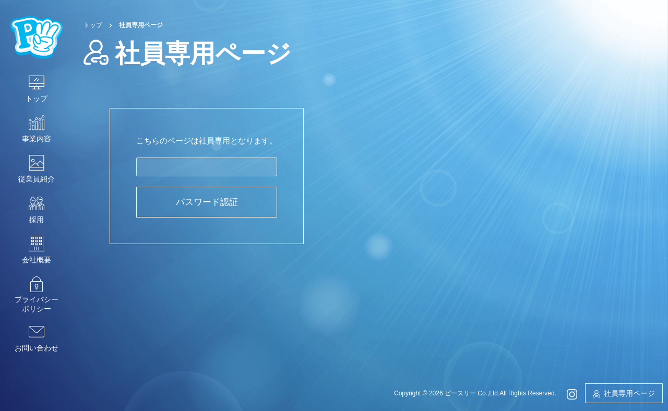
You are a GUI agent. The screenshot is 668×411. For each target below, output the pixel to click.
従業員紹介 (36, 179)
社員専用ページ (629, 393)
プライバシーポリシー (36, 304)
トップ (36, 98)
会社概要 (36, 260)
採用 (36, 219)
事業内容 (36, 139)
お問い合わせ (36, 348)
